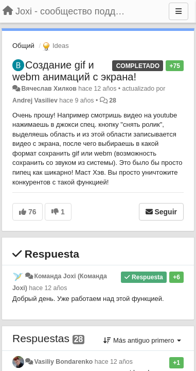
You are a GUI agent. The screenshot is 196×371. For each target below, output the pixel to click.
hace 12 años (48, 288)
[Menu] (178, 11)
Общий (23, 45)
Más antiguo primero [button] (142, 340)
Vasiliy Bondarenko (63, 361)
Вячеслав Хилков (48, 88)
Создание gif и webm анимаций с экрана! (74, 70)
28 (112, 100)
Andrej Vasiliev (35, 100)
